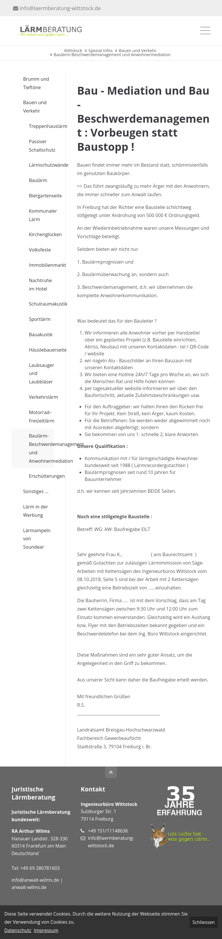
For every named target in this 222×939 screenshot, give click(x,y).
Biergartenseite (41, 195)
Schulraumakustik (41, 304)
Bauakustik (41, 334)
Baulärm (38, 180)
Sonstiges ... (36, 491)
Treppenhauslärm (41, 126)
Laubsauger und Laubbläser (41, 373)
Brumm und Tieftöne (36, 83)
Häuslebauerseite (41, 350)
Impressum (46, 930)
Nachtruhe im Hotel (40, 284)
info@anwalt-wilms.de (35, 880)
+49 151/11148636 (108, 831)
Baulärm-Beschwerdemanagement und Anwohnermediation (41, 448)
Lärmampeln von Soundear (37, 538)
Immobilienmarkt (41, 265)
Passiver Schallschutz (41, 145)
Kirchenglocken (41, 234)
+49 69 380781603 (40, 868)
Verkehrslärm (41, 397)
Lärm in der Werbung (35, 511)
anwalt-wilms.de (29, 887)
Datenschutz (17, 930)
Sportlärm (40, 319)
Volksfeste (40, 250)
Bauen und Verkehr (35, 106)
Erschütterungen (41, 476)
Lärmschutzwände (41, 165)
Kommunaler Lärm (41, 215)
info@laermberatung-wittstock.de (57, 8)
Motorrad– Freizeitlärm (41, 416)
